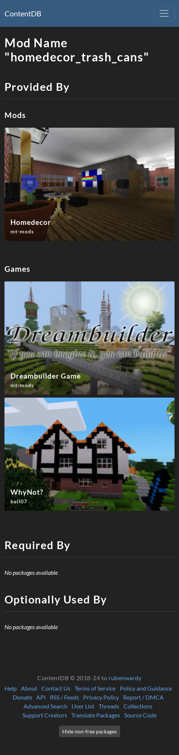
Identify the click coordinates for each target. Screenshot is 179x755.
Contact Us (55, 688)
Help (10, 688)
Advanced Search (45, 706)
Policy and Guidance (146, 688)
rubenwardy (125, 677)
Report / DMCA (143, 697)
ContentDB (22, 13)
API (41, 697)
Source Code (140, 715)
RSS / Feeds (64, 697)
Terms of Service (95, 688)
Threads (108, 706)
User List (83, 706)
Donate (22, 697)
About (29, 688)
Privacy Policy (101, 697)
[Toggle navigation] (164, 13)
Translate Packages (95, 715)
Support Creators (44, 715)
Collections (138, 706)
